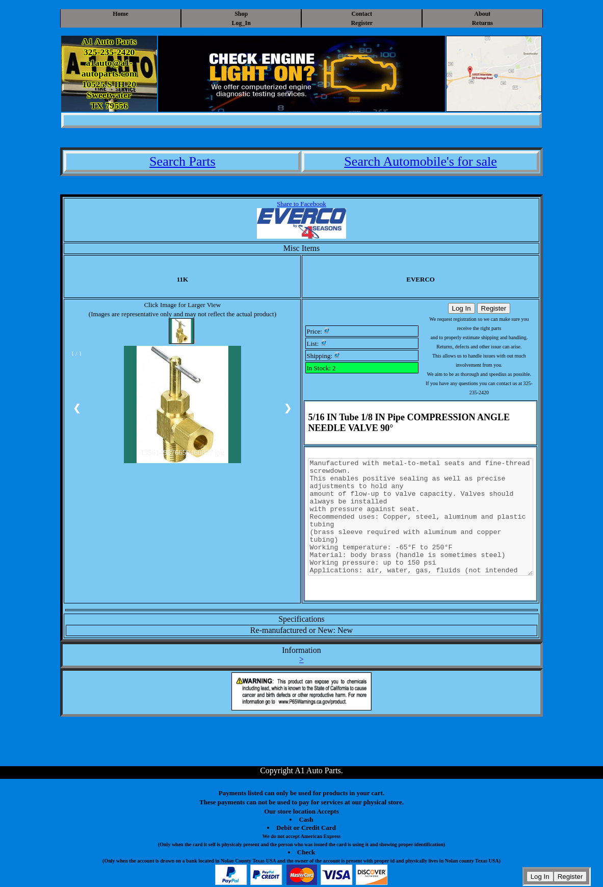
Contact (361, 13)
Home (120, 13)
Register (362, 23)
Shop (241, 13)
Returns (482, 23)
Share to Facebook (301, 204)
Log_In (241, 23)
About (482, 13)
